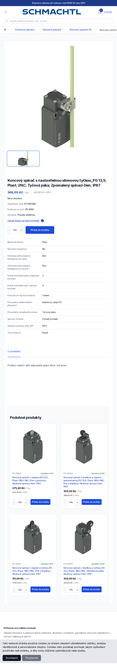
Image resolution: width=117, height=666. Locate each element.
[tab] (23, 158)
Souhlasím (12, 657)
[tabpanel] (58, 97)
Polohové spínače (24, 29)
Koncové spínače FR (80, 29)
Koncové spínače (52, 29)
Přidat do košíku (40, 229)
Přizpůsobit (31, 657)
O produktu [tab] (13, 351)
